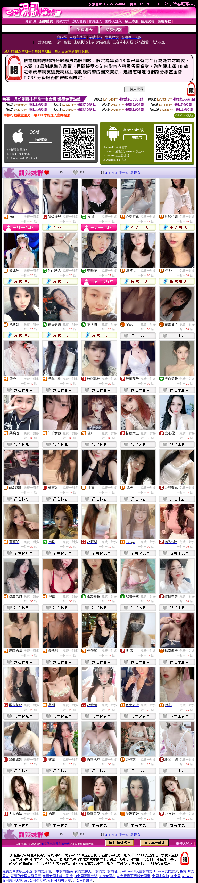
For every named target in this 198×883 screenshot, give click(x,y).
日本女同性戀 (63, 871)
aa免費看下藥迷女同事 (134, 876)
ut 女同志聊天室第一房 (55, 843)
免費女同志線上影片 (58, 876)
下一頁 (124, 172)
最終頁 (135, 172)
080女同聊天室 (35, 880)
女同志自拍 (160, 876)
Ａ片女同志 (107, 876)
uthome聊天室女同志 (137, 871)
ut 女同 (175, 876)
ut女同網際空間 (86, 876)
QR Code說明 (184, 115)
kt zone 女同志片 (166, 871)
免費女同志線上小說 (17, 871)
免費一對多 (31, 217)
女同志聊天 (83, 871)
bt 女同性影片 (83, 880)
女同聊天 (114, 871)
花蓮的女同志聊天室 (26, 876)
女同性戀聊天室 (59, 880)
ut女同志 (99, 871)
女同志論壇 (42, 871)
